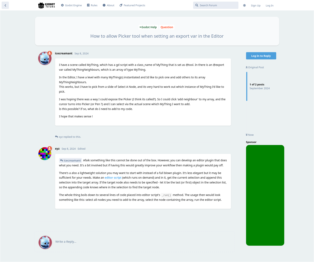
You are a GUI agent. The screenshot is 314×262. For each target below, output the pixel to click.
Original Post (255, 67)
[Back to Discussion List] (5, 5)
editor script (113, 177)
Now (250, 135)
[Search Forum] (215, 5)
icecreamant (72, 160)
